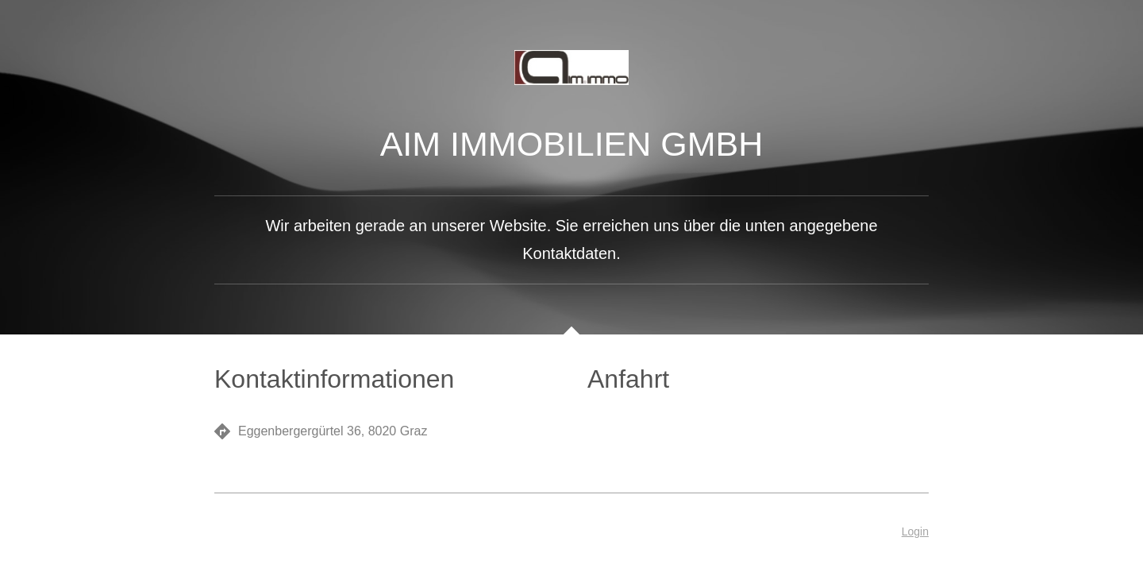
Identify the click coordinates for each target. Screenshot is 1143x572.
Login (915, 531)
